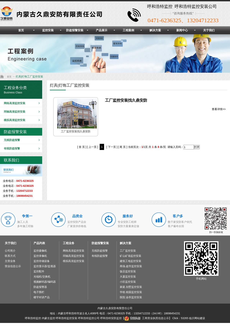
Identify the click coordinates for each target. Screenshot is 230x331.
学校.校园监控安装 (131, 292)
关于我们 (209, 30)
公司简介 (10, 250)
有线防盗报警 (12, 148)
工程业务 (68, 243)
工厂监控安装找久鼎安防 (126, 100)
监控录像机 (40, 255)
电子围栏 (39, 292)
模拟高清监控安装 (14, 120)
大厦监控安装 (128, 276)
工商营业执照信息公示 (146, 318)
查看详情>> (219, 109)
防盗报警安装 (74, 30)
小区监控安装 (128, 281)
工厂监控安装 (128, 250)
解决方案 (155, 30)
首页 (21, 30)
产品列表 (39, 243)
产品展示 (101, 30)
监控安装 (48, 30)
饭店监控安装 (128, 271)
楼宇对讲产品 (42, 297)
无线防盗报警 (12, 140)
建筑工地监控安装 (130, 261)
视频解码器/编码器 (45, 281)
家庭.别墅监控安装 (131, 286)
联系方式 (10, 255)
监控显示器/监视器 (45, 266)
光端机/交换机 (42, 276)
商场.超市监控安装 (131, 266)
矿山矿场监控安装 (130, 255)
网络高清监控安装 (14, 103)
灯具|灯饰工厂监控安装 (29, 76)
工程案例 (128, 30)
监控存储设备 (42, 261)
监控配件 (39, 271)
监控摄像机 (40, 250)
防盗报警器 (40, 286)
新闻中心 (182, 30)
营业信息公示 (13, 266)
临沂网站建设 (197, 318)
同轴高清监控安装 (14, 111)
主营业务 (10, 261)
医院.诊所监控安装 (131, 297)
